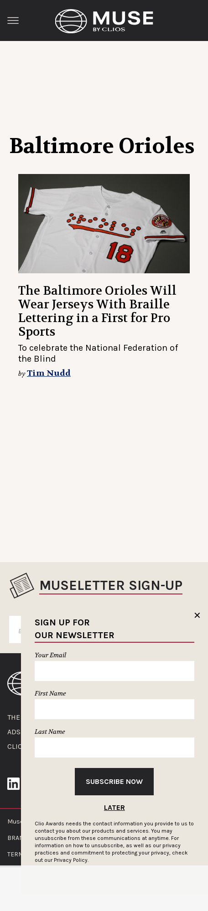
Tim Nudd (49, 373)
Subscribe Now (114, 781)
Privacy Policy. (71, 860)
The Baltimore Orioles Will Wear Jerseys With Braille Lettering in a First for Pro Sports (97, 311)
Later (114, 807)
